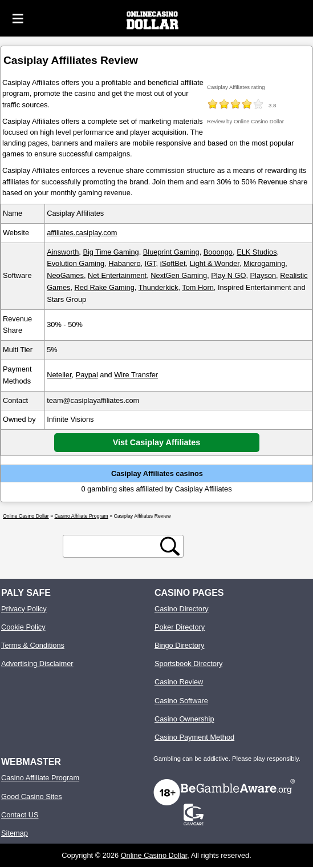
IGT (150, 263)
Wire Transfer (136, 374)
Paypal (87, 374)
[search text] (113, 546)
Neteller (59, 374)
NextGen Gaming (179, 275)
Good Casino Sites (31, 796)
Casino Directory (182, 608)
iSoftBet (173, 263)
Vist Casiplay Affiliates (157, 442)
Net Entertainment (117, 275)
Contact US (19, 814)
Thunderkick (158, 287)
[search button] (170, 546)
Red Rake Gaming (105, 287)
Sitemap (14, 833)
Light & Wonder (214, 263)
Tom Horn (197, 287)
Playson (263, 275)
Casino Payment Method (194, 737)
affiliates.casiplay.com (82, 232)
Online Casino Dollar (154, 855)
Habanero (124, 263)
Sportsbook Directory (188, 663)
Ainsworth (63, 252)
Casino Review (179, 682)
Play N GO (228, 275)
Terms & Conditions (32, 645)
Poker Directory (180, 627)
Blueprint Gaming (171, 252)
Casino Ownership (184, 719)
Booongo (218, 252)
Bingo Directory (179, 645)
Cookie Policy (23, 627)
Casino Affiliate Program (40, 777)
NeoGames (65, 275)
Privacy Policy (24, 608)
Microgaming (264, 263)
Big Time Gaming (111, 252)
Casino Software (181, 700)
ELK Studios (257, 252)
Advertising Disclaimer (37, 663)
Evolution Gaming (75, 263)
